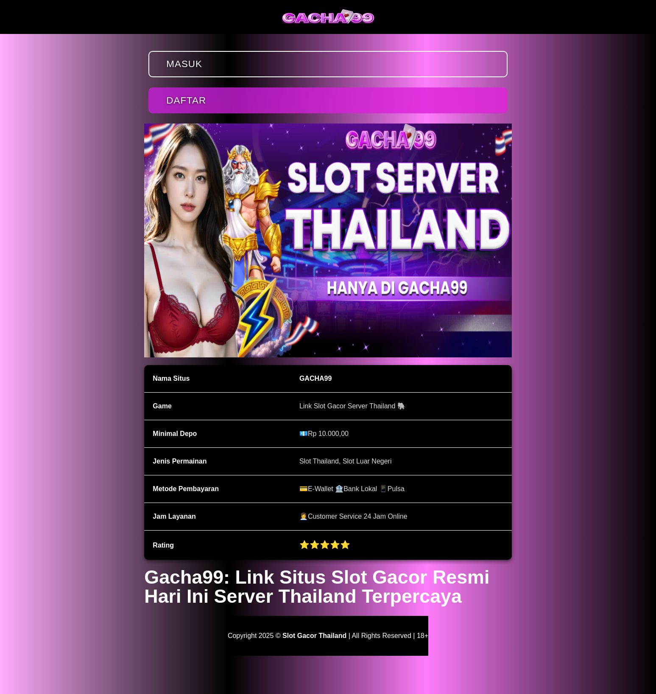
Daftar (186, 100)
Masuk (184, 64)
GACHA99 (315, 378)
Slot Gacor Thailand (314, 635)
